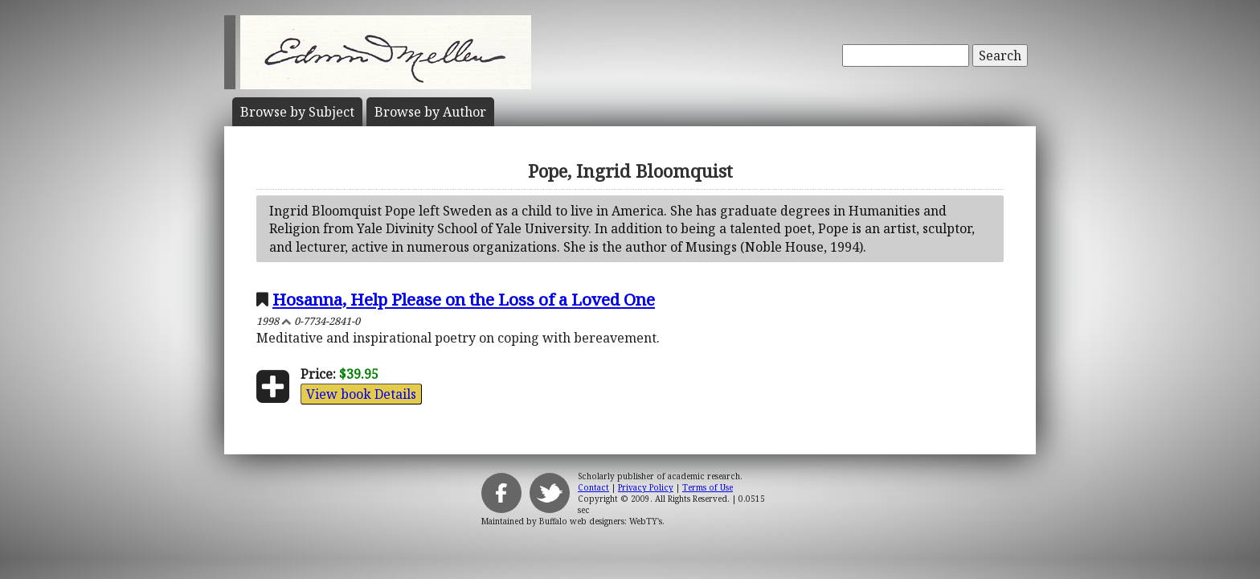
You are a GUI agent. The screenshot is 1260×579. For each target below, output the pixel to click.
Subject (297, 111)
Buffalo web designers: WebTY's (600, 521)
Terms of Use (707, 487)
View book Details (361, 394)
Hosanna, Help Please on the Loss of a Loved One (463, 299)
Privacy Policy (645, 487)
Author (430, 111)
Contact (593, 487)
